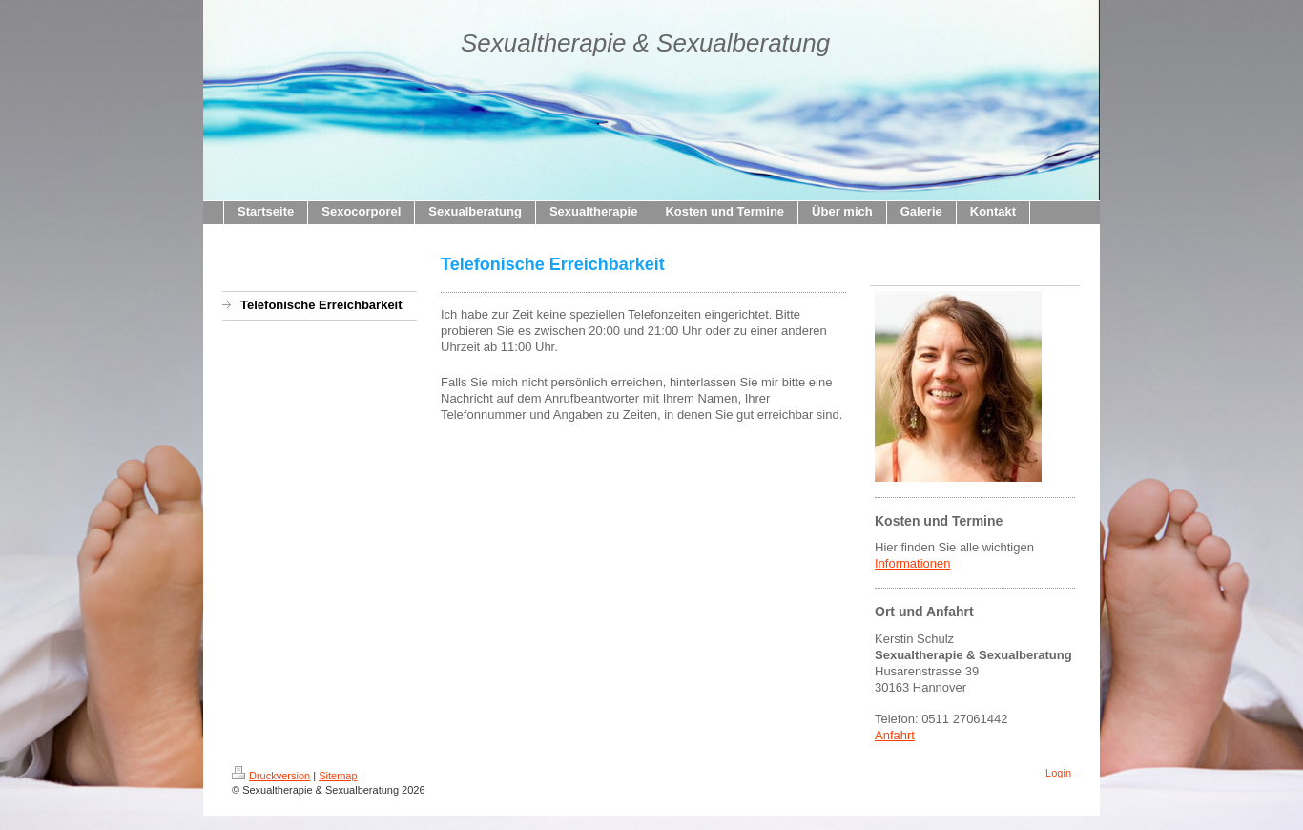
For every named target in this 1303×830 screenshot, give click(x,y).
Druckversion (271, 775)
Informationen (913, 563)
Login (1058, 772)
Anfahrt (895, 735)
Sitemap (338, 775)
